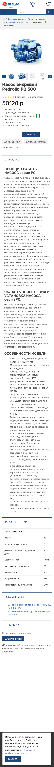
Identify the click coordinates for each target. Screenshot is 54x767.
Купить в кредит (12, 142)
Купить (31, 134)
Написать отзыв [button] (13, 639)
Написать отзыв (35, 97)
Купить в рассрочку (36, 142)
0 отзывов (20, 97)
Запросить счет (10, 147)
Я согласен (13, 759)
